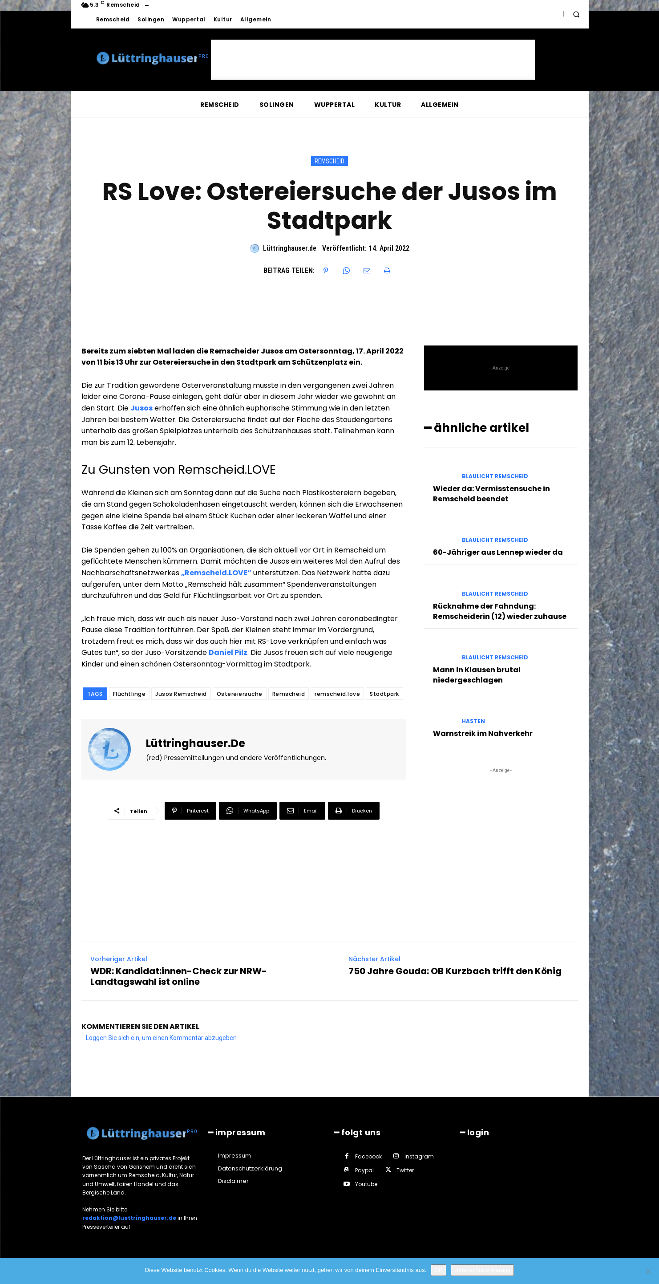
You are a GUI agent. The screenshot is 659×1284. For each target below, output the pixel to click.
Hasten (473, 721)
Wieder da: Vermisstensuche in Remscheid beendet (491, 494)
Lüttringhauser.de (289, 248)
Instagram (419, 1156)
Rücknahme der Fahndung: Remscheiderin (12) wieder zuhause (499, 611)
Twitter (405, 1170)
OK (438, 1270)
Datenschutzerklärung (482, 1270)
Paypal (364, 1170)
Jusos (141, 408)
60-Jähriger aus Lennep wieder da (498, 552)
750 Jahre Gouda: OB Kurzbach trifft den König (455, 971)
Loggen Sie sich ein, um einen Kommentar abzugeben (161, 1037)
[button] (576, 14)
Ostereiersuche (240, 694)
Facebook (368, 1156)
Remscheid (329, 161)
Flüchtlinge (129, 694)
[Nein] (647, 1271)
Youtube (366, 1184)
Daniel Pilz (228, 652)
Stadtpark (384, 694)
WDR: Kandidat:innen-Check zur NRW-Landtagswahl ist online (178, 976)
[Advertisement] (373, 60)
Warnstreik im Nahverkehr (483, 733)
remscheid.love (337, 694)
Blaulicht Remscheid (495, 476)
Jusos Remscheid (181, 694)
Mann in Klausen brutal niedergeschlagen (477, 675)
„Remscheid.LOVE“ (216, 573)
